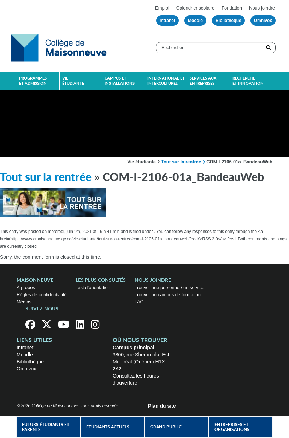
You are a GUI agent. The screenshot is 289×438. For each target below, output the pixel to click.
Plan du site (162, 406)
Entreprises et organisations (231, 427)
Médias (24, 301)
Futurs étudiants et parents (45, 427)
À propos (26, 287)
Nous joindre (262, 8)
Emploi (162, 8)
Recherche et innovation (248, 81)
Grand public (166, 427)
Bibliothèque (228, 20)
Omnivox (263, 20)
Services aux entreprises (203, 81)
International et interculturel (166, 81)
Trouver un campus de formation (168, 294)
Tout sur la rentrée (181, 161)
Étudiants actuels (107, 427)
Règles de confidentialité (42, 294)
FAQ (139, 301)
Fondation (232, 8)
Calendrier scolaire (195, 8)
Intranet (167, 20)
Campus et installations (120, 81)
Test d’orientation (93, 287)
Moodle (195, 20)
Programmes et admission (33, 81)
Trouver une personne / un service (170, 287)
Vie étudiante (73, 81)
